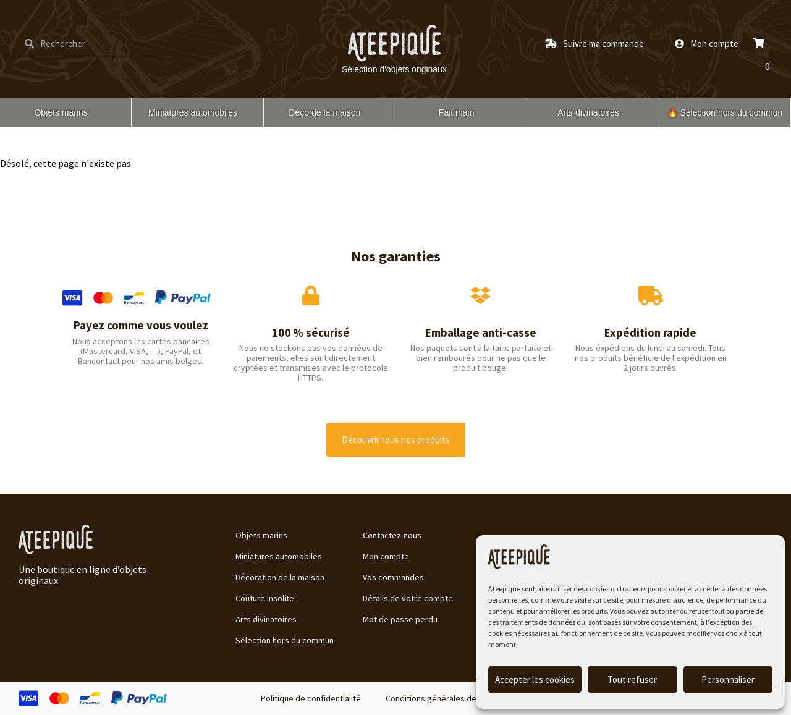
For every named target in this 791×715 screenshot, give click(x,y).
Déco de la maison (324, 112)
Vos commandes (393, 577)
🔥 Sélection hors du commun (725, 112)
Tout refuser (632, 679)
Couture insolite (264, 598)
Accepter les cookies (535, 679)
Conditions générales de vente (443, 698)
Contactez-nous (392, 535)
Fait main (457, 112)
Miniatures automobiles (192, 112)
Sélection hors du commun (284, 640)
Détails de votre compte (408, 598)
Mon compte (386, 556)
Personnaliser (728, 679)
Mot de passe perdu (400, 619)
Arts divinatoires (588, 112)
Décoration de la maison (279, 577)
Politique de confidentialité (311, 698)
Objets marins (60, 112)
